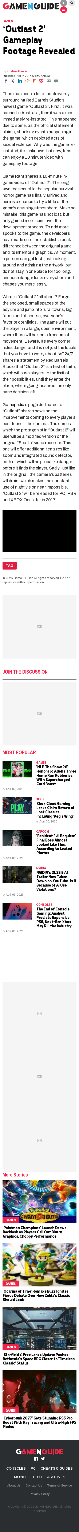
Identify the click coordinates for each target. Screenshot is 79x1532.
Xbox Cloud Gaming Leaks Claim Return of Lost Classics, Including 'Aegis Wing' (55, 809)
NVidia (41, 868)
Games (8, 21)
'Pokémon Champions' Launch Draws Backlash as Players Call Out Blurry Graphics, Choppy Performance (34, 1231)
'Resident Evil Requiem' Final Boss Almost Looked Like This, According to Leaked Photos (56, 844)
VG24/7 (66, 353)
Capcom (42, 831)
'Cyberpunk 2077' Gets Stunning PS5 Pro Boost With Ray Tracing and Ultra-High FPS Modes (39, 1422)
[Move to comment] (56, 81)
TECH (37, 1477)
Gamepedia (13, 404)
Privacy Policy (39, 1494)
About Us (14, 1485)
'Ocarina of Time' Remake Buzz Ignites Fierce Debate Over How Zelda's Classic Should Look (36, 1295)
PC (33, 1468)
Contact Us (34, 1485)
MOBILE (20, 1477)
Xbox (40, 799)
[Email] (48, 81)
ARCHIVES (56, 1477)
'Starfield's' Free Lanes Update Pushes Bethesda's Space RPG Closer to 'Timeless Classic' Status (38, 1358)
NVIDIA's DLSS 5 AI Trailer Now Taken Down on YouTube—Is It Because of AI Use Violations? (56, 881)
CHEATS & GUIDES (57, 1468)
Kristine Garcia (17, 71)
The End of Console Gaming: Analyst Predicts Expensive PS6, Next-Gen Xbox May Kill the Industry (53, 917)
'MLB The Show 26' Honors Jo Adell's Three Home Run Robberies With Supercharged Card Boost (56, 775)
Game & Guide (23, 578)
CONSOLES (44, 904)
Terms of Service (59, 1485)
